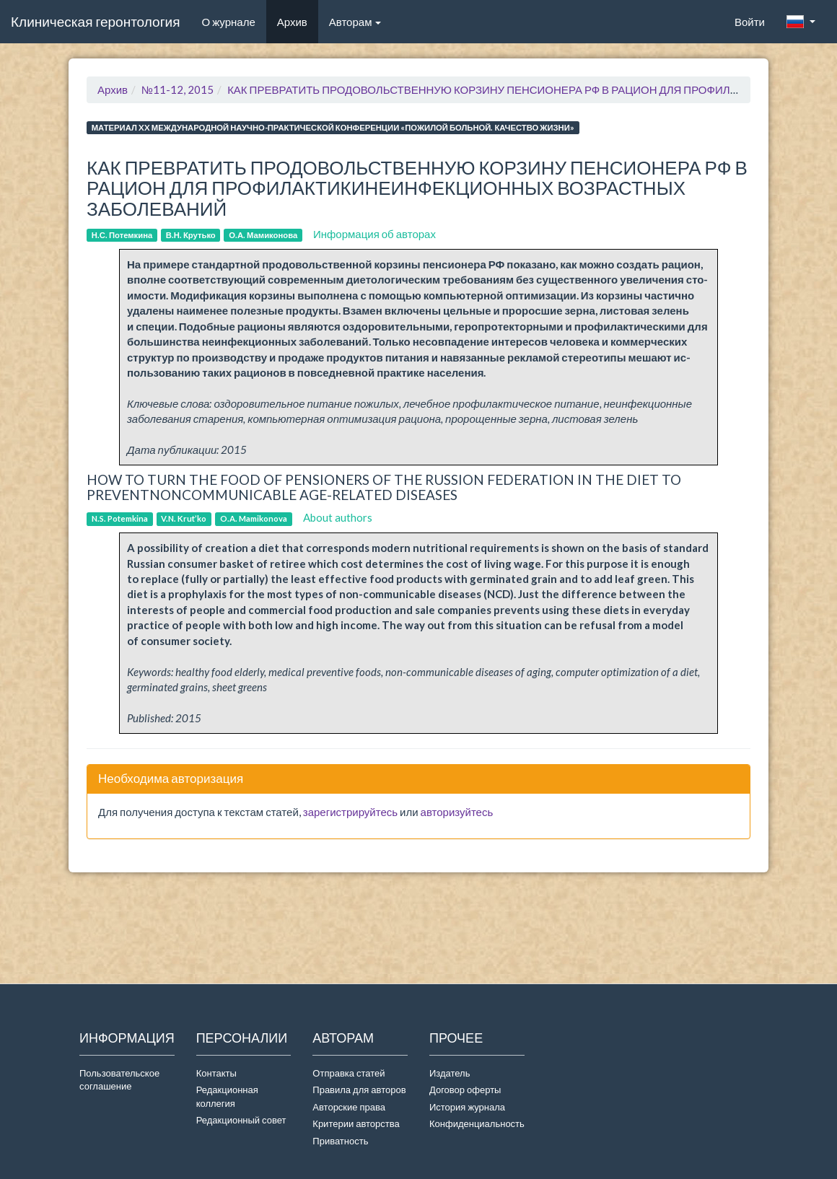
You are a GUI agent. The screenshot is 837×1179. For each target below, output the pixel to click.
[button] (801, 21)
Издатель (449, 1073)
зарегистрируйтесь (350, 811)
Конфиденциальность (477, 1123)
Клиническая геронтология (95, 21)
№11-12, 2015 (177, 89)
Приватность (342, 1141)
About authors (337, 517)
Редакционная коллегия (227, 1096)
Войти (750, 21)
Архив (292, 21)
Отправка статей (348, 1073)
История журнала (467, 1107)
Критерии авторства (355, 1123)
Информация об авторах (374, 233)
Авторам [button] (355, 21)
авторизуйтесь (457, 811)
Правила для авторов (359, 1089)
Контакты (216, 1073)
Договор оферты (465, 1089)
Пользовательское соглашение (119, 1079)
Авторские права (348, 1107)
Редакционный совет (241, 1120)
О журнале (233, 21)
